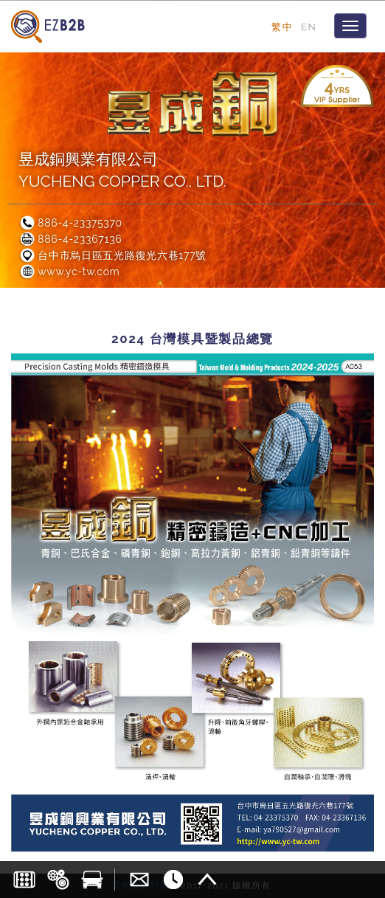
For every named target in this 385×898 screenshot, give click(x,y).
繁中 (282, 26)
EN (308, 26)
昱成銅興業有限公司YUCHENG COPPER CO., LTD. (122, 170)
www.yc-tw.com (68, 271)
